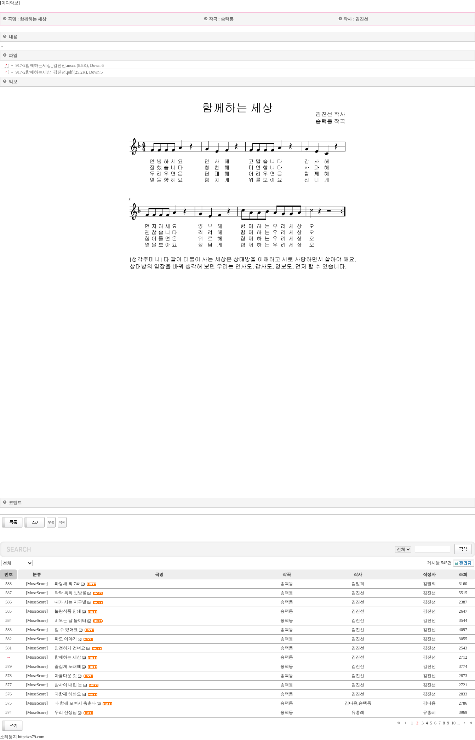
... (458, 723)
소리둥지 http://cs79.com (22, 736)
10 (453, 723)
